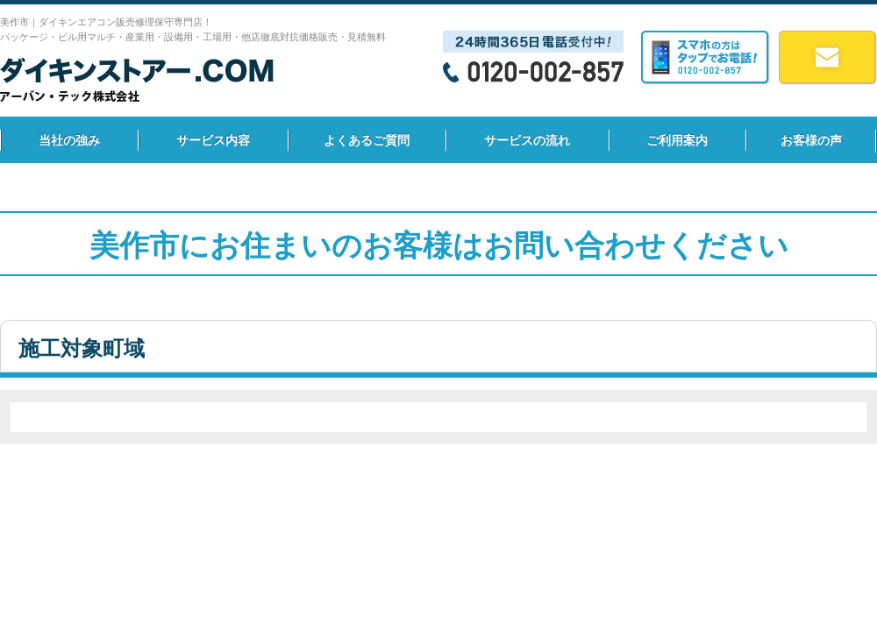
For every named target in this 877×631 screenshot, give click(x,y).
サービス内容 (213, 140)
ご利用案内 (677, 140)
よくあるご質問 (367, 140)
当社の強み (69, 140)
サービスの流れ (527, 140)
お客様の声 (811, 140)
